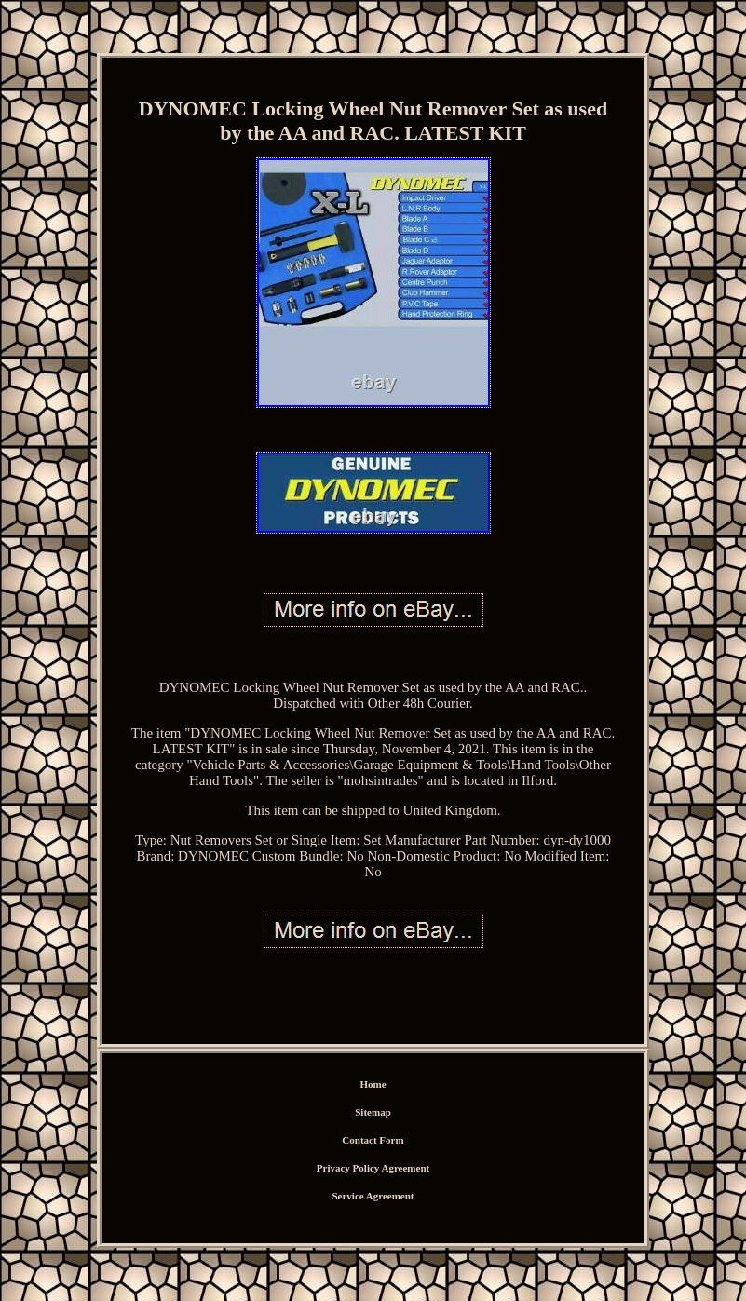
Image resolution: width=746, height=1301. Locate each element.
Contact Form (372, 1139)
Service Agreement (373, 1195)
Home (372, 1084)
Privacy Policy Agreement (373, 1167)
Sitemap (373, 1112)
